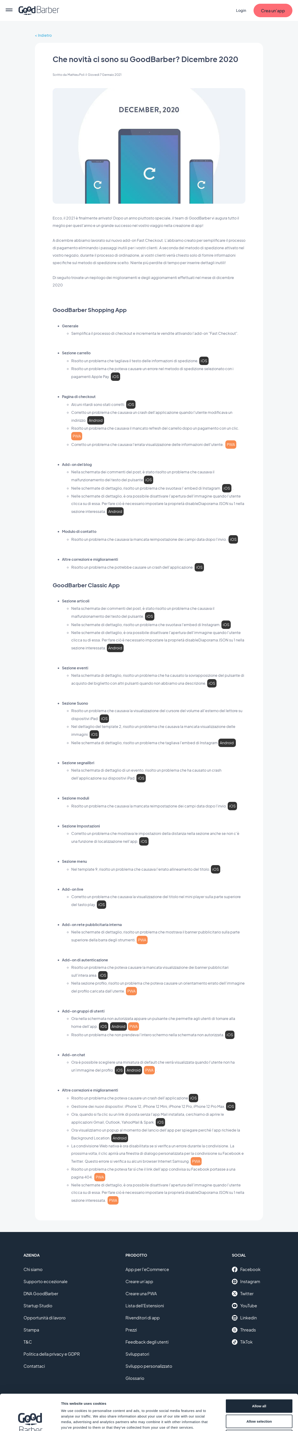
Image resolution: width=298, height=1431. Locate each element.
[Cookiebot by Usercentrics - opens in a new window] (30, 1421)
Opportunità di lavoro (45, 1317)
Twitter (243, 1293)
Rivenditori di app (142, 1317)
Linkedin (244, 1318)
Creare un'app (139, 1281)
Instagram (246, 1281)
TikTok (242, 1342)
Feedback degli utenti (147, 1342)
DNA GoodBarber (41, 1293)
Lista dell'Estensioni (144, 1305)
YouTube (244, 1305)
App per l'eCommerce (147, 1269)
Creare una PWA (141, 1293)
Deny (259, 1400)
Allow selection (259, 1385)
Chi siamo (33, 1269)
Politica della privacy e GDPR (52, 1354)
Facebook (246, 1269)
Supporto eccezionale (46, 1281)
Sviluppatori (137, 1354)
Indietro (45, 35)
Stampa (31, 1329)
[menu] (9, 10)
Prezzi (131, 1329)
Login (241, 10)
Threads (244, 1330)
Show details (244, 1422)
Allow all (259, 1370)
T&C (28, 1342)
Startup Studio (38, 1305)
